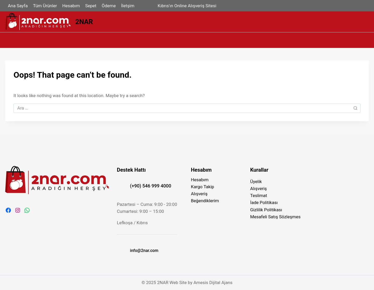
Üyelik (256, 181)
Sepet (90, 5)
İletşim (127, 5)
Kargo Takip (202, 186)
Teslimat (258, 195)
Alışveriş (199, 193)
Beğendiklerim (205, 200)
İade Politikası (264, 202)
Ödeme (109, 5)
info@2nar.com (144, 250)
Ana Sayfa (18, 5)
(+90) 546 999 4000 (150, 186)
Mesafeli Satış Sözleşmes (275, 216)
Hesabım (71, 5)
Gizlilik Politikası (266, 209)
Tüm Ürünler (45, 5)
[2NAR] (49, 22)
